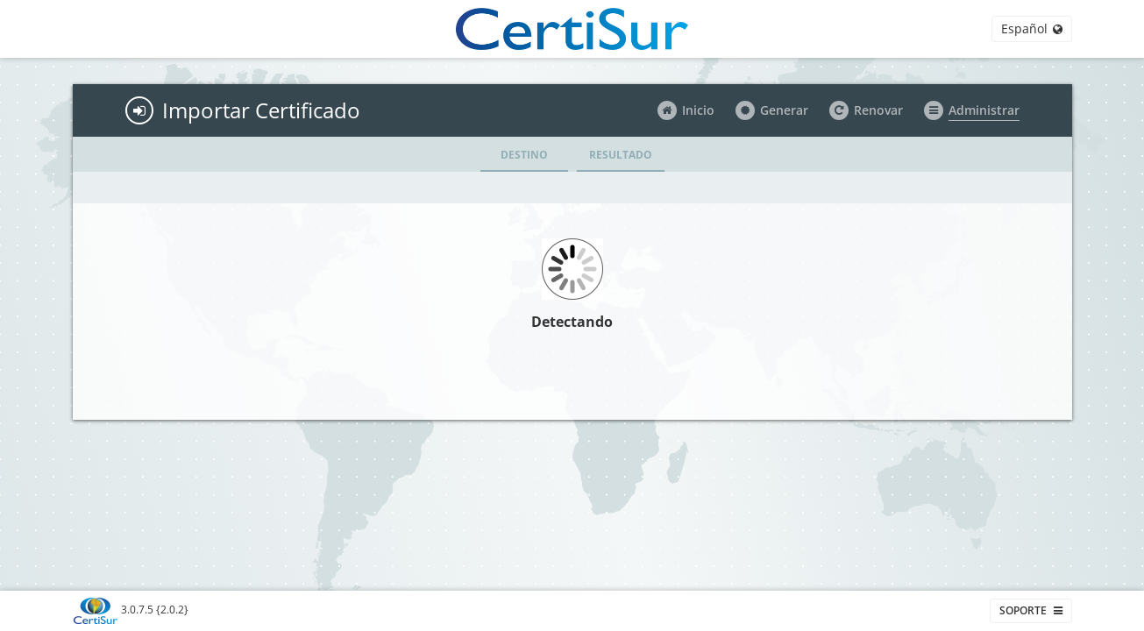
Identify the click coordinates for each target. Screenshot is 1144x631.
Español (1031, 28)
